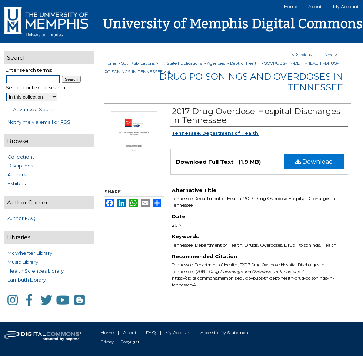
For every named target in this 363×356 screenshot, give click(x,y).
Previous (303, 54)
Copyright (130, 341)
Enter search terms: (29, 70)
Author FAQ (21, 218)
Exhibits (16, 183)
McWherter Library (29, 253)
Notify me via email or (38, 122)
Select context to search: (36, 87)
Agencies (216, 63)
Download (314, 161)
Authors (16, 174)
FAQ (151, 332)
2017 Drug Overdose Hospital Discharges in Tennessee (256, 115)
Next (329, 54)
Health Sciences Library (35, 271)
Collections (20, 157)
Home (110, 63)
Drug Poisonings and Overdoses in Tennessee (251, 82)
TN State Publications (181, 63)
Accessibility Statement (225, 332)
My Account (178, 332)
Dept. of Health (244, 63)
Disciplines (20, 166)
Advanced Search (34, 109)
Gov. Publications (138, 63)
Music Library (22, 262)
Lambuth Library (26, 280)
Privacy (107, 341)
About (130, 332)
